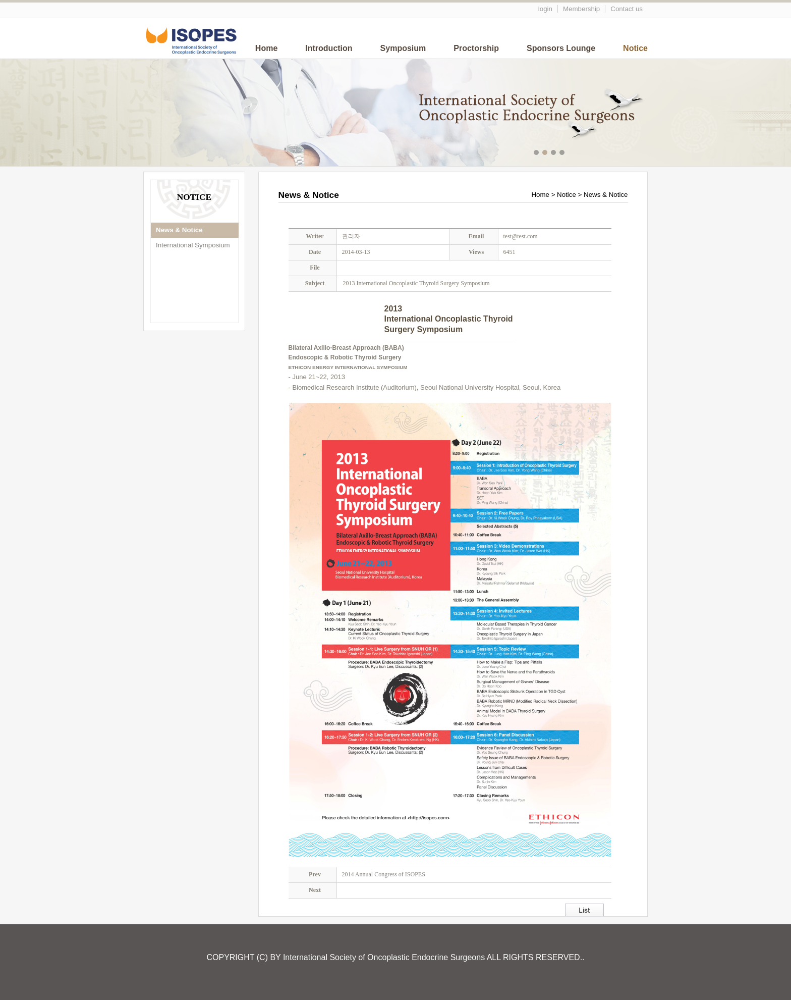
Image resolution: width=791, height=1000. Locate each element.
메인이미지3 (554, 153)
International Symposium (193, 245)
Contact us (626, 9)
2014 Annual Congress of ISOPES (383, 874)
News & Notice (179, 230)
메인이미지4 (563, 153)
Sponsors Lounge (561, 48)
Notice (635, 48)
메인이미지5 (572, 153)
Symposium (403, 48)
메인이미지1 (537, 153)
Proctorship (476, 48)
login (545, 9)
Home (266, 48)
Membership (581, 9)
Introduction (328, 48)
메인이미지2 (546, 153)
